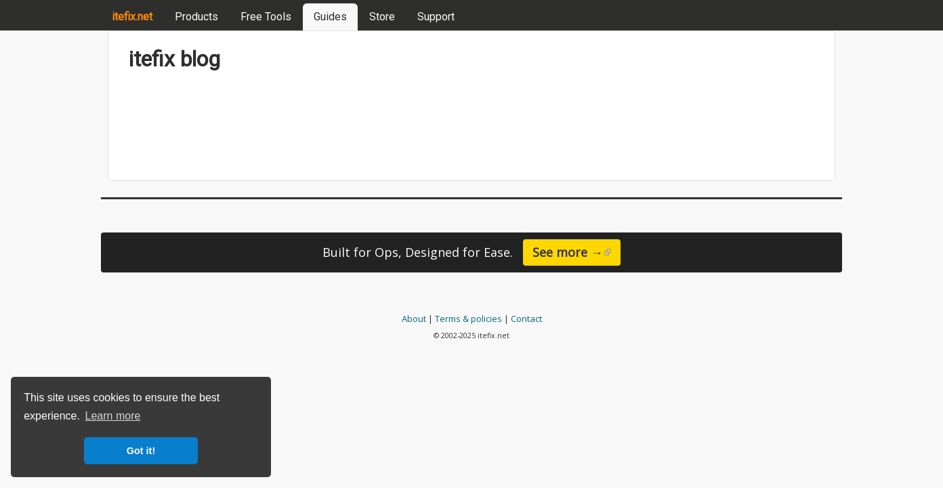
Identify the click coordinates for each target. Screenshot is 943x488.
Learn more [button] (113, 416)
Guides (330, 16)
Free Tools (265, 16)
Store (382, 16)
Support (436, 16)
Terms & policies (468, 318)
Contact (526, 318)
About (414, 318)
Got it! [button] (141, 450)
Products (196, 16)
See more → (576, 252)
